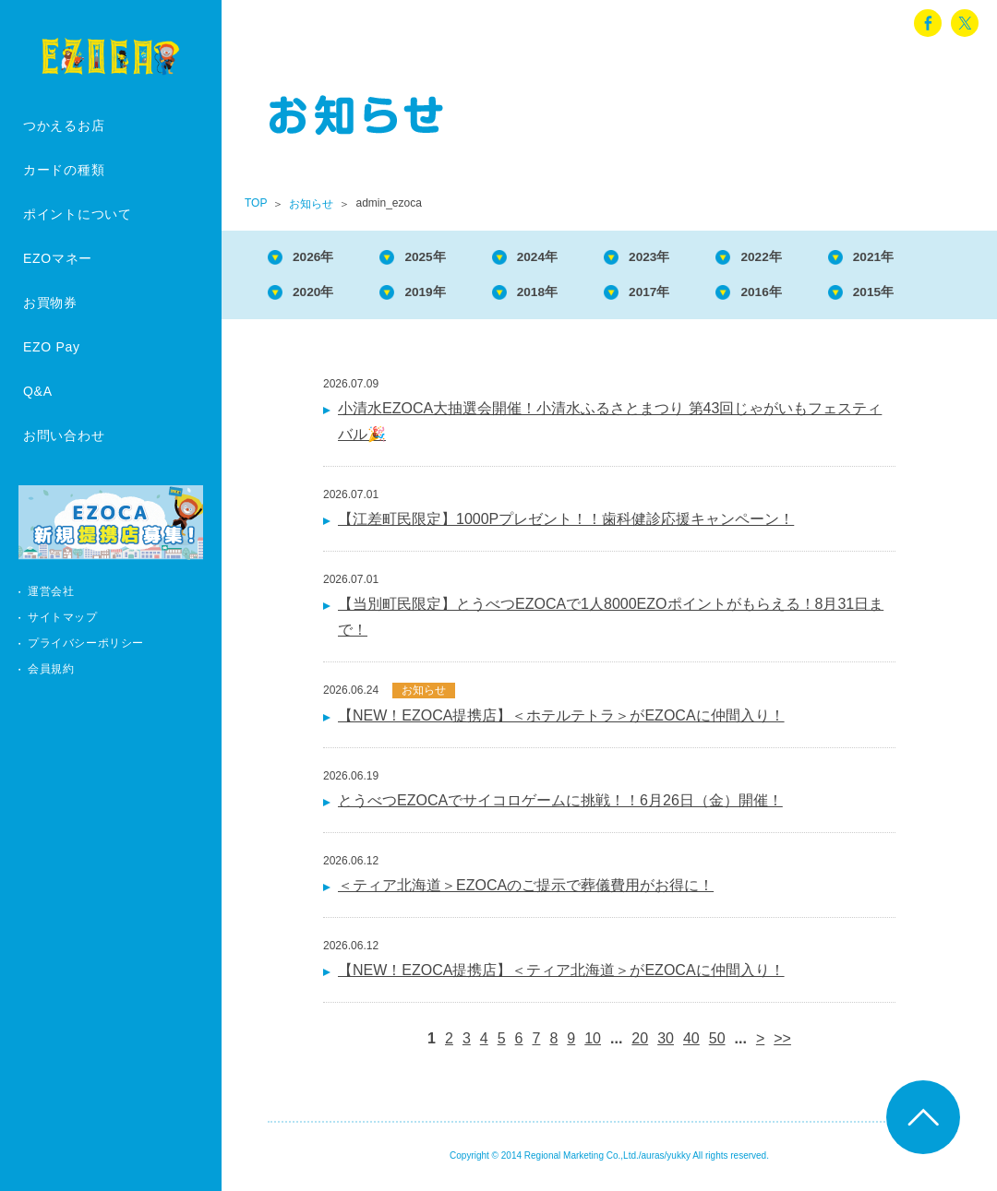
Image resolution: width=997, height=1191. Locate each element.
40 (691, 1044)
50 (717, 1044)
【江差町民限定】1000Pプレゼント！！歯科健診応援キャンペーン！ (566, 524)
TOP (256, 203)
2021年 (927, 258)
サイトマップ (63, 617)
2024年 (562, 258)
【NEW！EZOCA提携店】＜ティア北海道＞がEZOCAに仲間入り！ (561, 975)
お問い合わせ (63, 435)
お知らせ (311, 203)
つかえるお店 (63, 125)
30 (665, 1044)
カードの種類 (63, 169)
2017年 (684, 296)
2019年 (441, 296)
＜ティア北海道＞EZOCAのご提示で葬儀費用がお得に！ (526, 891)
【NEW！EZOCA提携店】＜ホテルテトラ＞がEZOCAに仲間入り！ (561, 721)
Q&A (38, 391)
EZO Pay (51, 346)
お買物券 (50, 302)
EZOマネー (57, 258)
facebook (928, 23)
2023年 (684, 258)
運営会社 (51, 591)
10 (592, 1044)
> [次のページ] (760, 1044)
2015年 (927, 296)
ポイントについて (77, 214)
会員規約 (51, 668)
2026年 (319, 258)
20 (639, 1044)
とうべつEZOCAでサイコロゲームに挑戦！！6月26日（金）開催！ (560, 806)
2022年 (805, 258)
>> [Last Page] (782, 1044)
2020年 (319, 296)
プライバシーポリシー (86, 643)
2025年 (441, 258)
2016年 (805, 296)
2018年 (562, 296)
